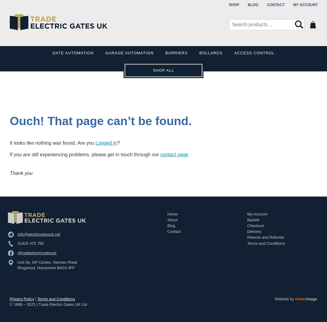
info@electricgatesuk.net (39, 234)
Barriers (176, 53)
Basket (253, 220)
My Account (305, 5)
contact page (174, 154)
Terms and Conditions (266, 243)
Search (299, 25)
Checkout (255, 225)
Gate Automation (73, 53)
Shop (234, 5)
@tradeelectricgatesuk (37, 253)
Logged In (106, 143)
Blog (253, 5)
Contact (276, 5)
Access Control (254, 53)
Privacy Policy (22, 299)
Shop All (163, 70)
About (172, 220)
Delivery (254, 231)
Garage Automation (130, 53)
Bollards (211, 53)
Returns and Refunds (265, 237)
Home (172, 214)
